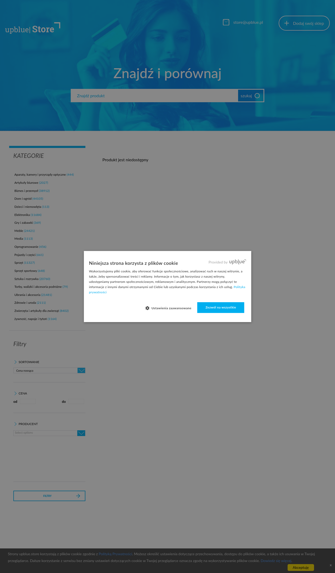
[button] (170, 308)
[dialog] (167, 286)
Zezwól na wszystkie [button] (221, 307)
